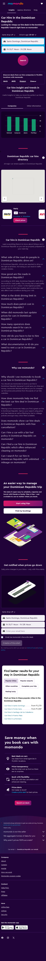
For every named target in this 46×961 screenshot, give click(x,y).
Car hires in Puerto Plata (13, 715)
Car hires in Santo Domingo (14, 706)
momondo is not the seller (24, 831)
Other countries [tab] (12, 686)
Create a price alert (19, 792)
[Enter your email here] (25, 631)
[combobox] (9, 35)
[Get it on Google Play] (7, 927)
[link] (20, 220)
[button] (4, 3)
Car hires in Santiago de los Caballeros (18, 712)
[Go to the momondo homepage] (15, 3)
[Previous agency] (5, 199)
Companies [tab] (12, 106)
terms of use (31, 648)
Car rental (11, 849)
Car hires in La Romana (12, 719)
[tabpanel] (23, 125)
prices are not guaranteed (12, 825)
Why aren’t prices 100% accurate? (24, 840)
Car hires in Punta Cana (13, 709)
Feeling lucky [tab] (11, 691)
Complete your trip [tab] (29, 686)
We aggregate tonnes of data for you (24, 836)
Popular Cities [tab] (11, 681)
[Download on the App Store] (21, 927)
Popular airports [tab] (26, 681)
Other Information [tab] (34, 106)
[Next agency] (41, 199)
